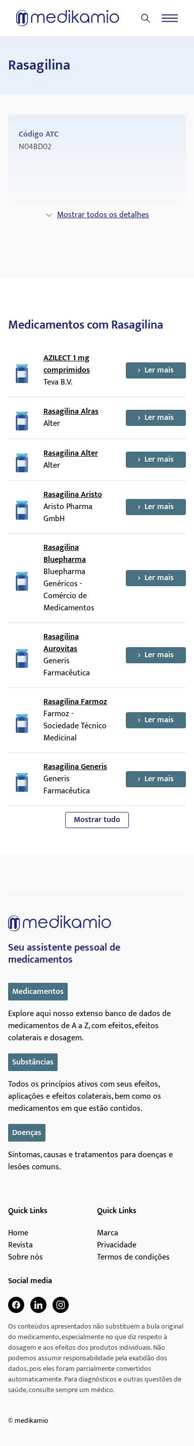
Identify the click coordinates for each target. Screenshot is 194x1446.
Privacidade (116, 1245)
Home (18, 1233)
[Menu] (170, 18)
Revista (20, 1245)
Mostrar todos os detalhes (97, 215)
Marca (107, 1233)
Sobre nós (25, 1257)
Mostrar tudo (97, 820)
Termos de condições (133, 1257)
